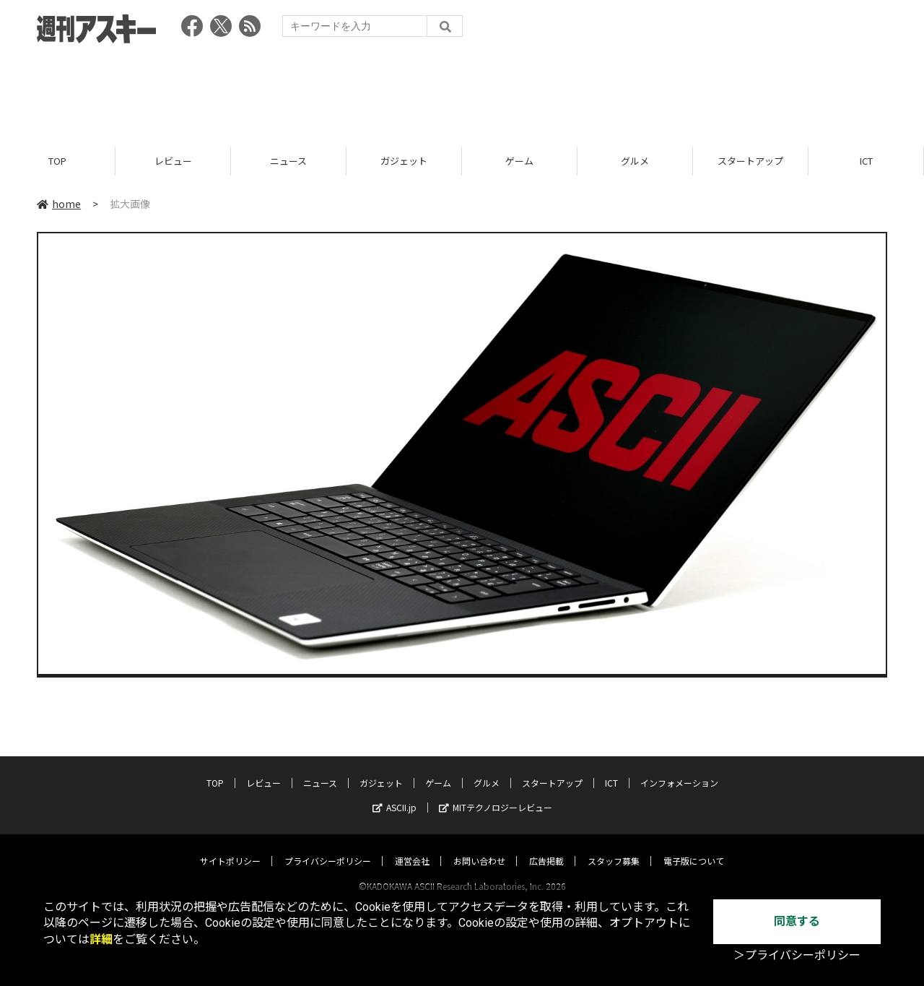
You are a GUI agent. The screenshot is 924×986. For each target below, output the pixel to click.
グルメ (635, 161)
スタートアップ (750, 161)
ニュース (288, 161)
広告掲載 (546, 847)
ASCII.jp (394, 793)
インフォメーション (679, 769)
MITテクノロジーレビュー (495, 793)
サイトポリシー (230, 847)
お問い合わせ (479, 847)
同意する (797, 921)
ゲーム (519, 161)
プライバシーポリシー (327, 847)
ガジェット (403, 161)
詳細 (101, 939)
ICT (866, 161)
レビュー (173, 161)
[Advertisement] (462, 90)
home (59, 203)
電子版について (693, 847)
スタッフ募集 (614, 847)
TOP (57, 161)
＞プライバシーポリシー (796, 955)
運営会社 (412, 847)
